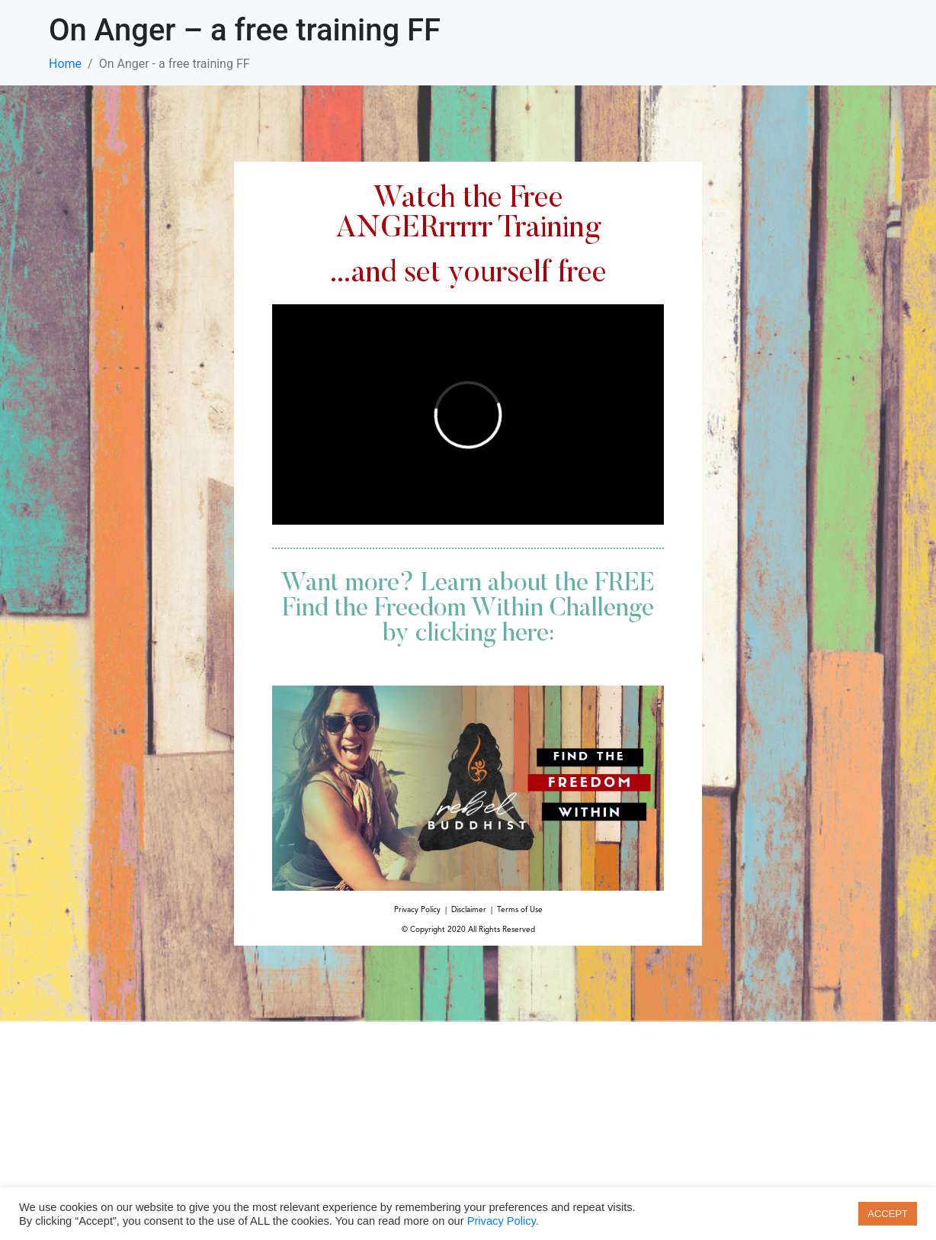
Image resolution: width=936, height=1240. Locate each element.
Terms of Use (520, 910)
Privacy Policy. (503, 1221)
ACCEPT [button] (887, 1213)
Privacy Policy (417, 910)
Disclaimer (468, 910)
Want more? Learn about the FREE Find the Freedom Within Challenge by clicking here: (468, 609)
